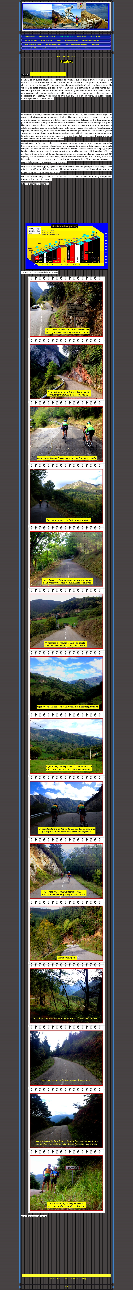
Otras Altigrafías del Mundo (53, 44)
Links (66, 1278)
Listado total (45, 48)
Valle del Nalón (81, 36)
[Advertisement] (49, 107)
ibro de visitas (54, 1278)
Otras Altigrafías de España (33, 44)
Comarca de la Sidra (31, 40)
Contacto (74, 1278)
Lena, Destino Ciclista (31, 48)
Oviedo (59, 40)
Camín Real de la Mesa (66, 36)
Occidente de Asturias (71, 40)
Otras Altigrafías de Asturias (90, 40)
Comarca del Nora (95, 36)
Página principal (29, 36)
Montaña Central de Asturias (47, 36)
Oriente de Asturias (46, 40)
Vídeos (87, 48)
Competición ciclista (74, 48)
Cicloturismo (95, 44)
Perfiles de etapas (59, 48)
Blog (84, 1278)
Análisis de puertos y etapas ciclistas (76, 44)
